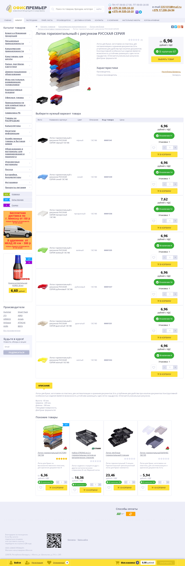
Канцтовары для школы (17, 57)
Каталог (18, 20)
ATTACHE (21, 322)
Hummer (7, 312)
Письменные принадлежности (17, 42)
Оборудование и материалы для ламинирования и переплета (17, 153)
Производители (64, 20)
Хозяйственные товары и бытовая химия (17, 141)
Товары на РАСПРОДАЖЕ (12, 119)
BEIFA (20, 326)
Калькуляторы (17, 125)
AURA (5, 326)
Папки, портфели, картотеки (17, 65)
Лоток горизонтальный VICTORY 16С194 (52, 454)
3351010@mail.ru (171, 7)
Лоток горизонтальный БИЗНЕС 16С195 (154, 454)
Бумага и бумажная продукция (17, 34)
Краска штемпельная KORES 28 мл (17, 284)
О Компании (112, 20)
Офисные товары (17, 97)
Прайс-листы (46, 20)
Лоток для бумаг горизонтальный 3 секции (117, 454)
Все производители (11, 330)
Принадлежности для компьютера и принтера (17, 105)
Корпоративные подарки (13, 91)
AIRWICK (7, 319)
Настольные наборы (131, 20)
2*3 (4, 315)
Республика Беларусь (171, 71)
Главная (7, 20)
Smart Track (23, 312)
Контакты (99, 20)
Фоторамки (17, 182)
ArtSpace (7, 322)
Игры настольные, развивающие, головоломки (15, 82)
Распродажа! (31, 20)
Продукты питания (17, 187)
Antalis (21, 319)
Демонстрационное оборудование (17, 73)
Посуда (17, 169)
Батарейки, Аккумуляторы (17, 175)
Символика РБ (12, 112)
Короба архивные (151, 20)
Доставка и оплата (83, 20)
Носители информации (17, 132)
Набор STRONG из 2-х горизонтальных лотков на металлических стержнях (84, 455)
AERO (20, 315)
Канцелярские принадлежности (17, 49)
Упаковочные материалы (17, 163)
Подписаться (16, 352)
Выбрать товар (166, 59)
